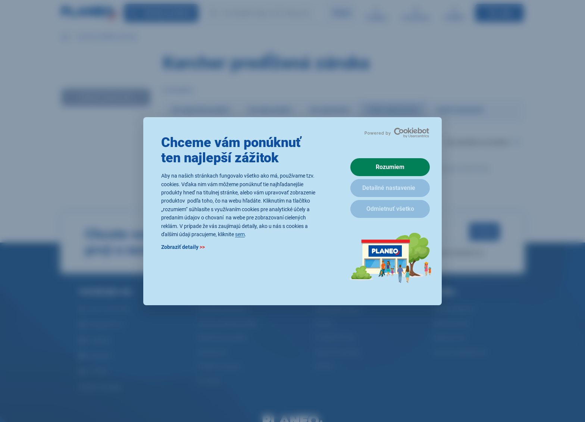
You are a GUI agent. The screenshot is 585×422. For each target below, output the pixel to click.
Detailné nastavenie (388, 187)
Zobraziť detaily (183, 247)
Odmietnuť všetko (390, 208)
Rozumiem (390, 167)
